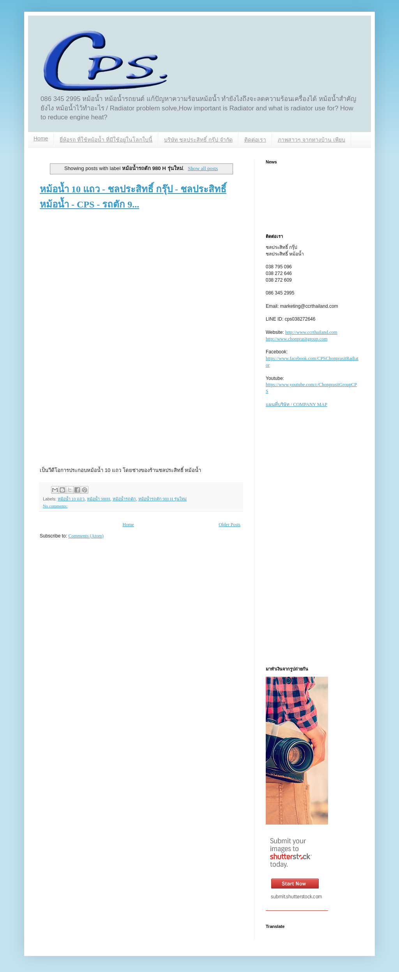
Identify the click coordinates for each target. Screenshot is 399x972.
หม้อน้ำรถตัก (124, 499)
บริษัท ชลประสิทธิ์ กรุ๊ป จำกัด (198, 140)
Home (41, 138)
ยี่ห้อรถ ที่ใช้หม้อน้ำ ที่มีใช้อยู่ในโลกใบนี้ (106, 140)
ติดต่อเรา (255, 140)
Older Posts (229, 524)
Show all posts (203, 168)
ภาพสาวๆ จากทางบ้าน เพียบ (311, 140)
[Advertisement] (113, 280)
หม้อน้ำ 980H (98, 499)
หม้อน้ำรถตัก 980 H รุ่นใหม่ (162, 499)
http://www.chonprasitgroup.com (297, 339)
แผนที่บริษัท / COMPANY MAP (296, 404)
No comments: (55, 506)
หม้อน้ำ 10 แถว (71, 499)
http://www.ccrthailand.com (311, 332)
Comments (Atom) (85, 536)
